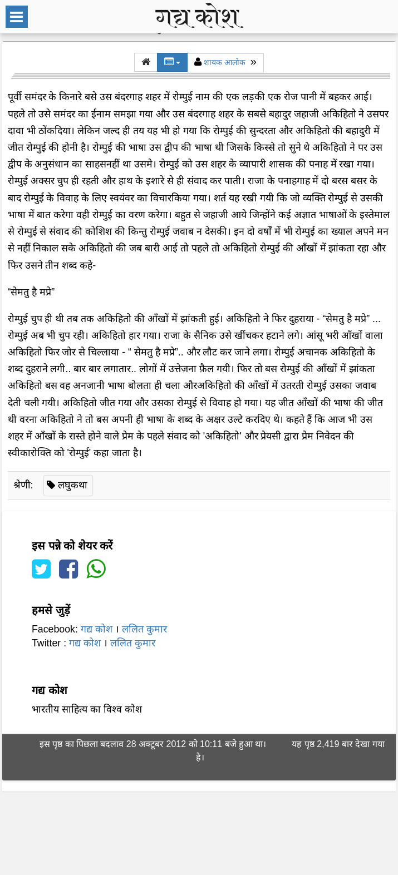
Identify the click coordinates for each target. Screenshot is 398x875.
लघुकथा (72, 485)
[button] (146, 62)
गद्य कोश (96, 629)
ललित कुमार (144, 629)
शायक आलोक (224, 62)
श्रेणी (22, 485)
